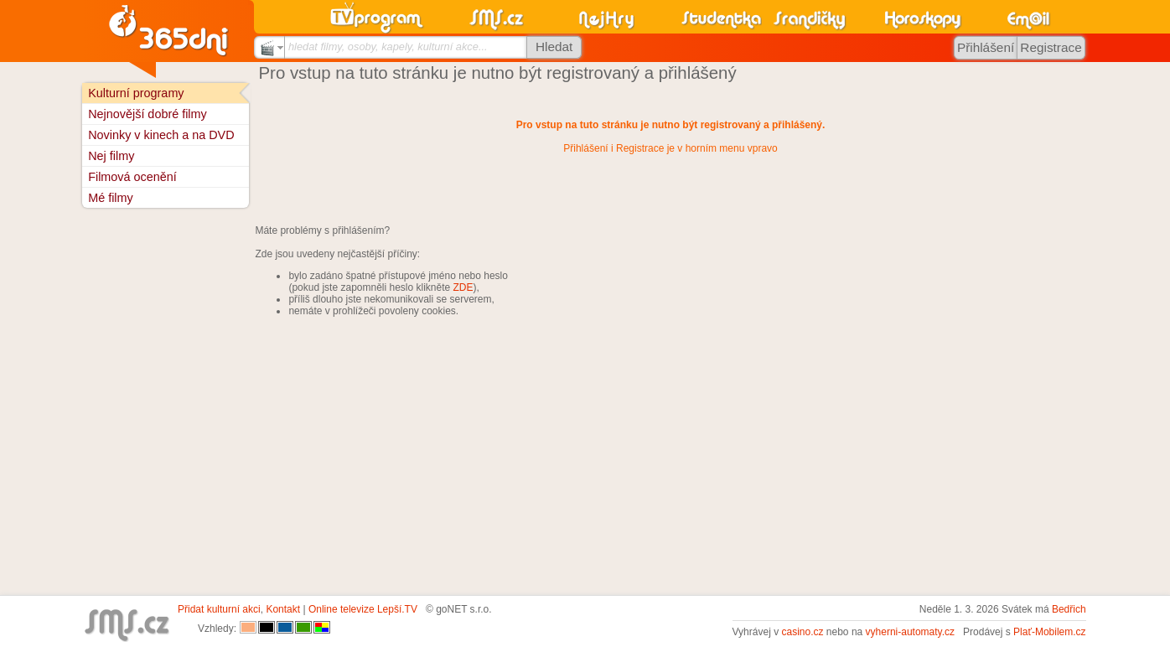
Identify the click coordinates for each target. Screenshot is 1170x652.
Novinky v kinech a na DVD (161, 135)
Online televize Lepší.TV (362, 609)
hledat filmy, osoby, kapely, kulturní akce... (388, 46)
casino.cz (802, 632)
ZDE (463, 287)
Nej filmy (111, 156)
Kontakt (283, 609)
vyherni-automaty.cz (910, 632)
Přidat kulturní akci (219, 609)
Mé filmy (110, 197)
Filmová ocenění (132, 177)
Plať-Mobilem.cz (1049, 632)
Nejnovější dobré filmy (147, 114)
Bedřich (1069, 609)
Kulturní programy (136, 93)
